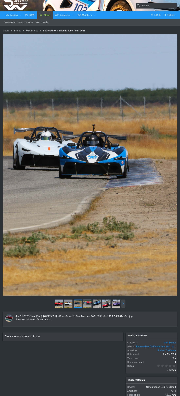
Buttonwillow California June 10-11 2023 (156, 344)
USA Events (169, 340)
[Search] (156, 6)
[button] (20, 15)
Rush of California (27, 317)
